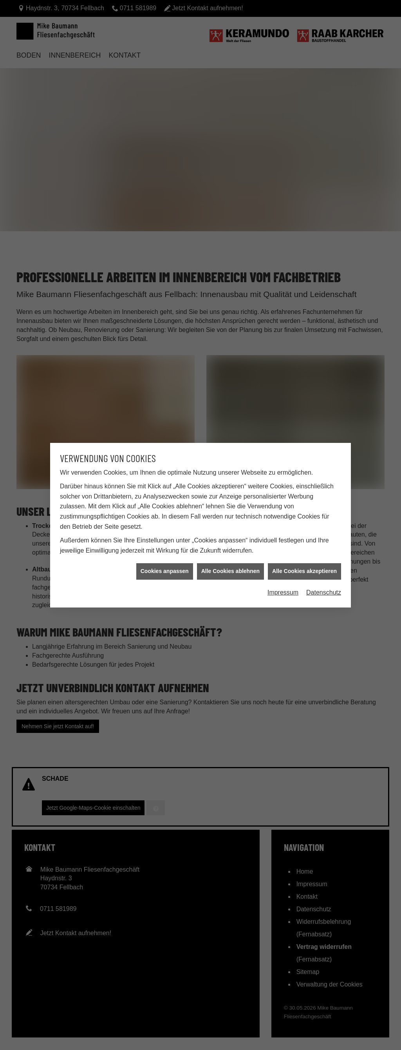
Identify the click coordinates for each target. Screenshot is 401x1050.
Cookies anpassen (165, 510)
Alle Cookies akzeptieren (304, 510)
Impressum (282, 531)
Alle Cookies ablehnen (230, 510)
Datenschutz (323, 531)
